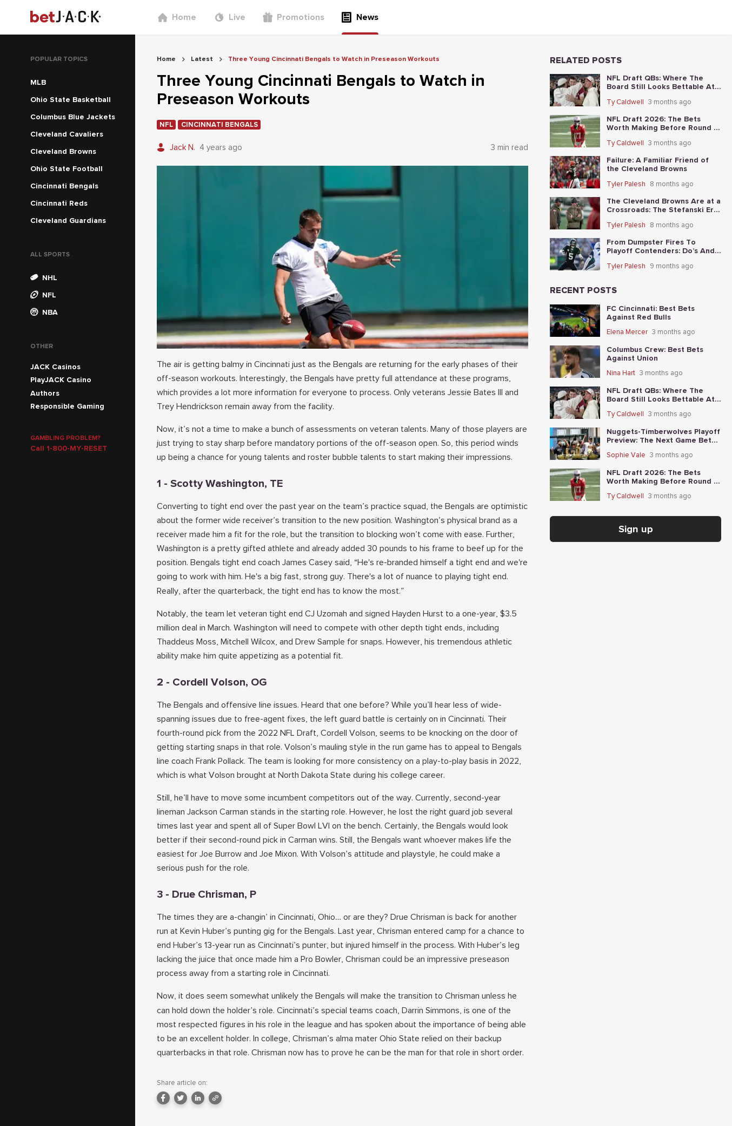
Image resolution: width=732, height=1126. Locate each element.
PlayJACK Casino (60, 379)
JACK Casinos (55, 366)
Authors (44, 393)
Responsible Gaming (67, 406)
